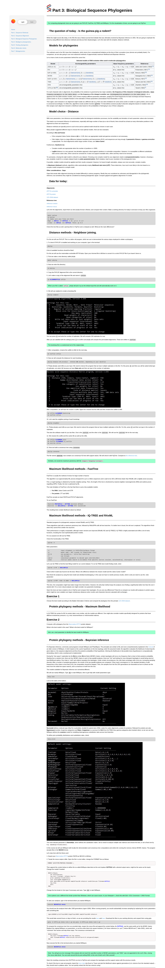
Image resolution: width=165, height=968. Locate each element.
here (97, 914)
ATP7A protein (51, 193)
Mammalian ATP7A (75, 621)
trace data (82, 959)
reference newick (52, 203)
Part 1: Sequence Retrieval (19, 32)
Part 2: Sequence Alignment (20, 35)
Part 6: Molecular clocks (18, 48)
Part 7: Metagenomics (18, 51)
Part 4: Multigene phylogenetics (21, 42)
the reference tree (131, 453)
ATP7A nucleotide (52, 190)
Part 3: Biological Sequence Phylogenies (24, 39)
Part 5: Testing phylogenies (19, 45)
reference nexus (52, 206)
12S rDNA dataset (52, 197)
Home (13, 29)
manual (150, 643)
